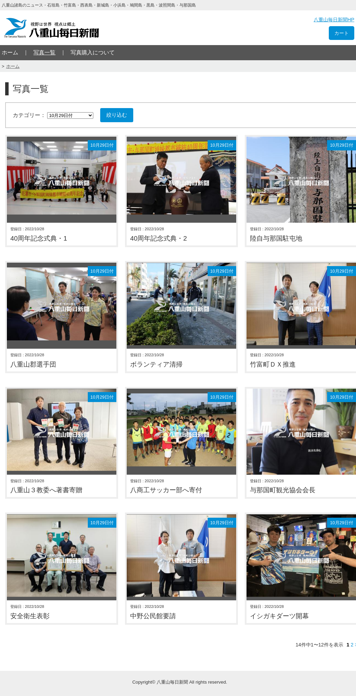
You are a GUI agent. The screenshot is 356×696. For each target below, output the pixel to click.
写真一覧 (44, 52)
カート (341, 33)
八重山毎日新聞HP (334, 19)
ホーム (10, 52)
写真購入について (93, 52)
